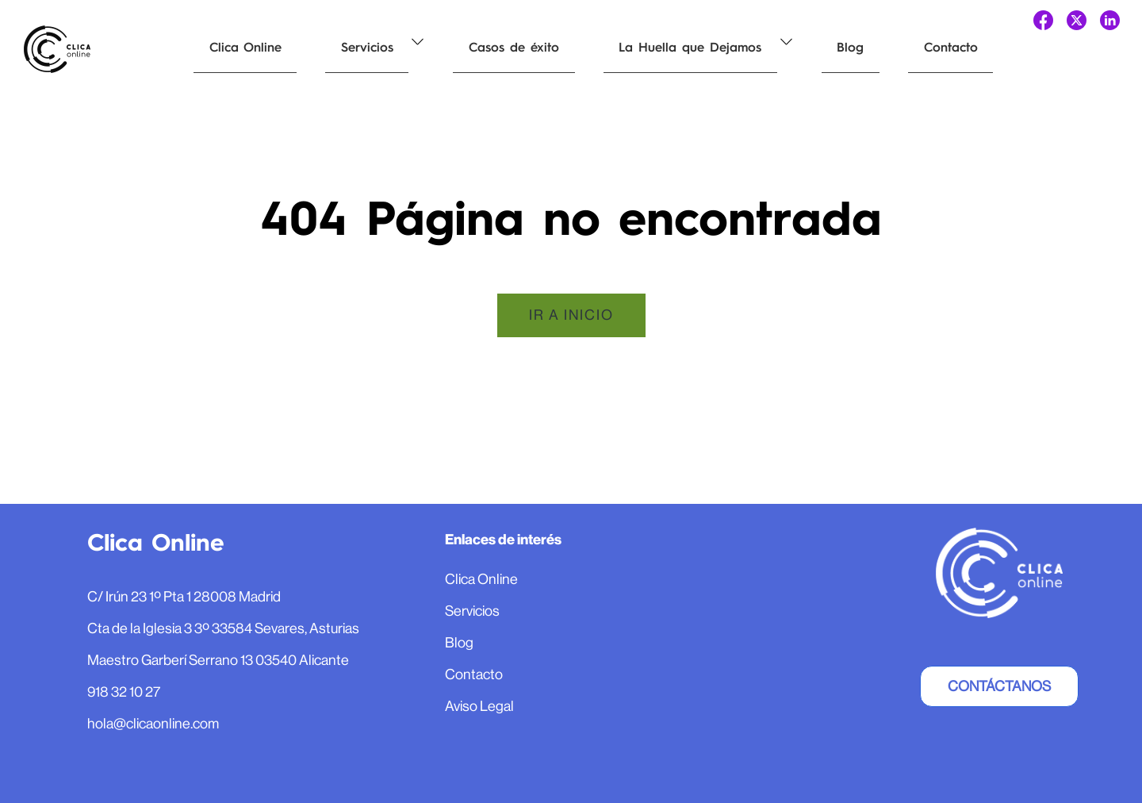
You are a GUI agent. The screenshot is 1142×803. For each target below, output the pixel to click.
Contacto (867, 47)
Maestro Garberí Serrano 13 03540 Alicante (218, 660)
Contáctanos (999, 686)
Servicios (344, 47)
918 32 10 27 (123, 692)
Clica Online (237, 47)
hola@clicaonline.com (153, 724)
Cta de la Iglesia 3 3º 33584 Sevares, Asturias (223, 628)
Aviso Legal (479, 706)
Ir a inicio (571, 315)
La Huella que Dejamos (636, 47)
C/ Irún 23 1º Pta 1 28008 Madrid (184, 597)
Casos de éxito (476, 47)
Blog (781, 47)
